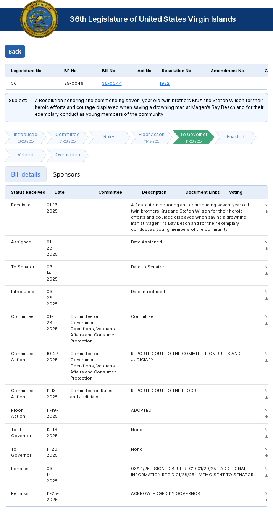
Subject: (18, 100)
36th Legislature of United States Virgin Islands (153, 19)
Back (14, 51)
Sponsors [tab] (66, 174)
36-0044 (112, 83)
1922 (165, 83)
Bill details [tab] (25, 174)
